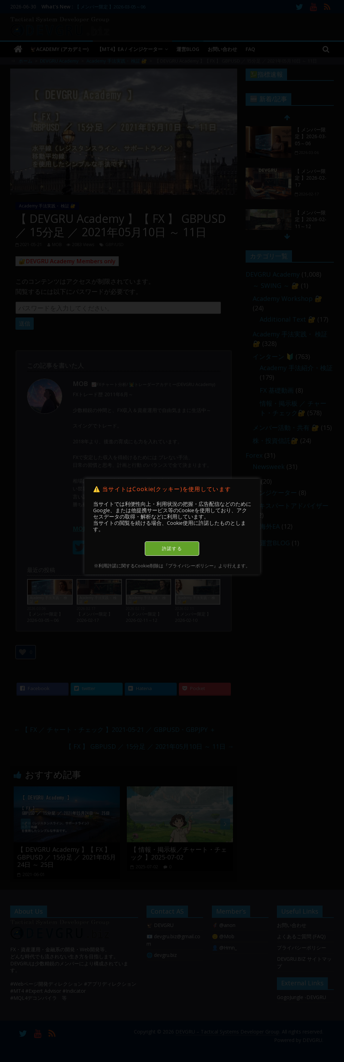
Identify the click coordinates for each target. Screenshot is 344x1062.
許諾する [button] (172, 548)
